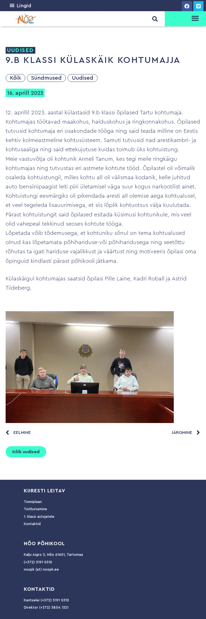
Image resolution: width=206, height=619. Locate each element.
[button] (24, 5)
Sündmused (46, 78)
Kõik (15, 78)
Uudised (82, 78)
